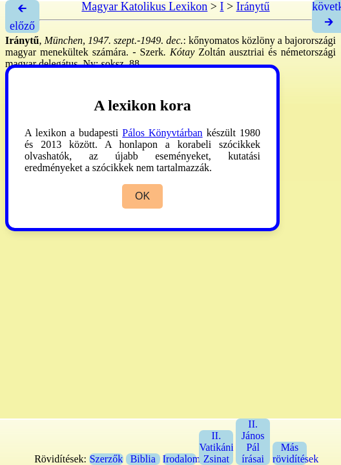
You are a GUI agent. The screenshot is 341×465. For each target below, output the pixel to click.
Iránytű (253, 6)
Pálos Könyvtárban (162, 132)
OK (142, 196)
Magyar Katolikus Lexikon (144, 6)
